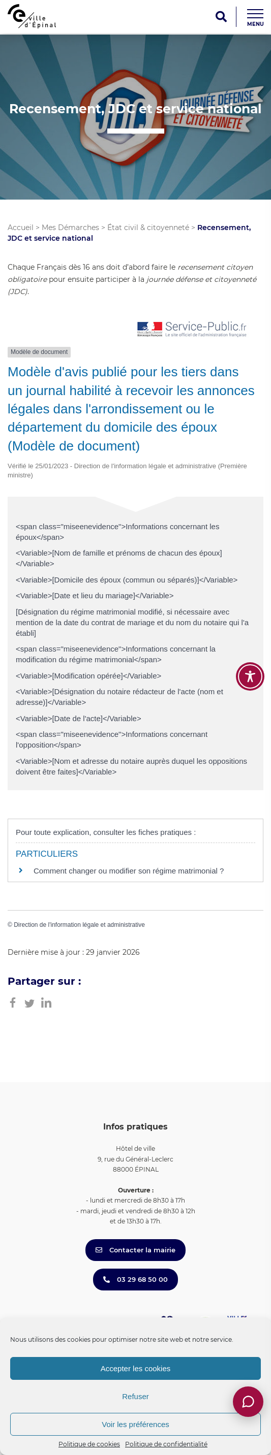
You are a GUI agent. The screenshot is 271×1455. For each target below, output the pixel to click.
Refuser (135, 1396)
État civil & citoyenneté (148, 227)
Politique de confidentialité (166, 1444)
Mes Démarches (70, 227)
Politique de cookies (89, 1444)
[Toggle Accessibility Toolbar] (250, 676)
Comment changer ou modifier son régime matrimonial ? (129, 870)
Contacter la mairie (135, 1250)
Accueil (21, 227)
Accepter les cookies (136, 1368)
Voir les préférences (135, 1424)
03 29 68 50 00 (135, 1279)
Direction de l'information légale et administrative (79, 924)
